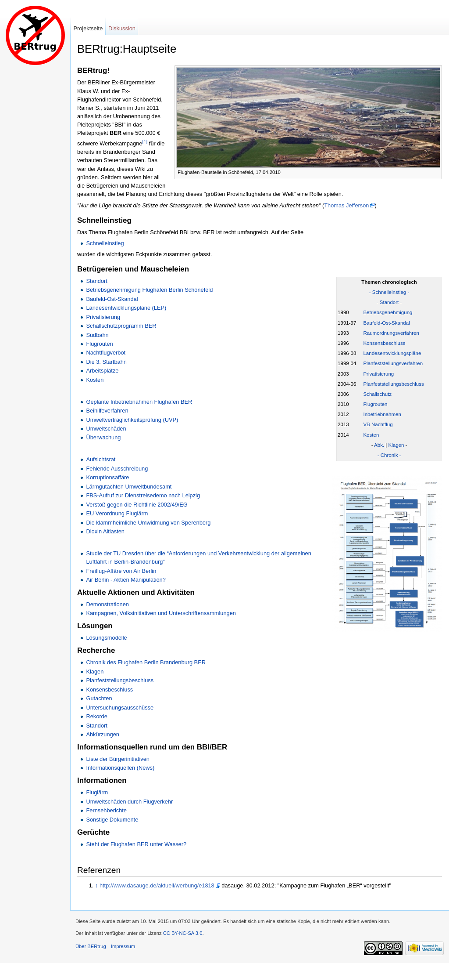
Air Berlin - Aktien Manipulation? (125, 579)
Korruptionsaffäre (107, 477)
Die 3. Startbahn (106, 361)
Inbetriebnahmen (382, 414)
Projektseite (88, 28)
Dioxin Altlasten (105, 531)
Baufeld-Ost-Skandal (386, 323)
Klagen (396, 445)
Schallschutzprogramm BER (121, 325)
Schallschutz (377, 394)
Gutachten (99, 698)
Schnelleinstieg (105, 243)
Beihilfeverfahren (107, 410)
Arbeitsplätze (102, 370)
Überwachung (103, 437)
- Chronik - (389, 455)
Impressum (123, 946)
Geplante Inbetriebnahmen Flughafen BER (139, 401)
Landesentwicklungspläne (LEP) (126, 307)
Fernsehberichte (106, 810)
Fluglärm (97, 792)
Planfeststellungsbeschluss (393, 384)
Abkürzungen (102, 734)
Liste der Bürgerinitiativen (117, 759)
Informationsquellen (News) (120, 767)
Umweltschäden (106, 428)
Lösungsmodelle (106, 637)
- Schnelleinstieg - (389, 292)
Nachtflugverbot (105, 352)
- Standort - (389, 302)
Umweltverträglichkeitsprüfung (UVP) (132, 419)
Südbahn (97, 335)
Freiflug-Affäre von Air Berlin (121, 571)
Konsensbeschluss (384, 343)
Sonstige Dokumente (112, 819)
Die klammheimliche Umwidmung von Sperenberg (148, 522)
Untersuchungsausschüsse (119, 707)
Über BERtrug (90, 946)
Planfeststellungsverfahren (393, 363)
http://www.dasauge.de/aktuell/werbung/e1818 (157, 885)
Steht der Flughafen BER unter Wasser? (136, 844)
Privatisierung (378, 374)
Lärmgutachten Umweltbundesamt (128, 486)
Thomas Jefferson (346, 205)
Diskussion (121, 28)
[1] (144, 141)
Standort (96, 281)
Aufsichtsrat (100, 459)
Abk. (379, 445)
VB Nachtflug (377, 424)
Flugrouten (375, 404)
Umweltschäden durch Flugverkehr (129, 801)
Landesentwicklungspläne (392, 353)
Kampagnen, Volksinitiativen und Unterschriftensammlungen (160, 613)
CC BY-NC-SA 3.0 (183, 933)
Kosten (371, 435)
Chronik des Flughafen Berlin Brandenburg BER (145, 662)
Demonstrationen (107, 604)
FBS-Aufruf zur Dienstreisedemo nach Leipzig (143, 495)
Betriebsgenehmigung (387, 312)
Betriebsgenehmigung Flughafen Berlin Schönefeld (149, 289)
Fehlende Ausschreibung (117, 468)
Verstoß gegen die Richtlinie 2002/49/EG (136, 504)
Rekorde (96, 716)
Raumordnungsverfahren (391, 333)
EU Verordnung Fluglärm (117, 513)
